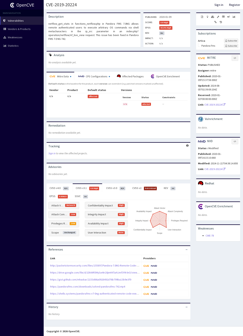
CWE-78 (210, 235)
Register (234, 5)
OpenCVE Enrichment (165, 76)
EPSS (59, 196)
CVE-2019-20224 (61, 5)
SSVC (81, 196)
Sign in (219, 5)
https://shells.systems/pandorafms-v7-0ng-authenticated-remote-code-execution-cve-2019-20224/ (106, 293)
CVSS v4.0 (59, 188)
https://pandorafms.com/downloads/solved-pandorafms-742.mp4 (87, 286)
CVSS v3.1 (87, 188)
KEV (169, 188)
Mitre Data (60, 76)
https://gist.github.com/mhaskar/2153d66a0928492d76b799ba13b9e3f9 (90, 279)
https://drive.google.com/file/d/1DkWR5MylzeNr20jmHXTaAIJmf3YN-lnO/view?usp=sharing (101, 272)
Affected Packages (130, 76)
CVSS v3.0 (115, 188)
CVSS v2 (144, 188)
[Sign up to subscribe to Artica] (231, 41)
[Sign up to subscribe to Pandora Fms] (231, 46)
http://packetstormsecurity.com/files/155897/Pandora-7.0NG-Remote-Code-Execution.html (101, 265)
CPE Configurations (94, 76)
